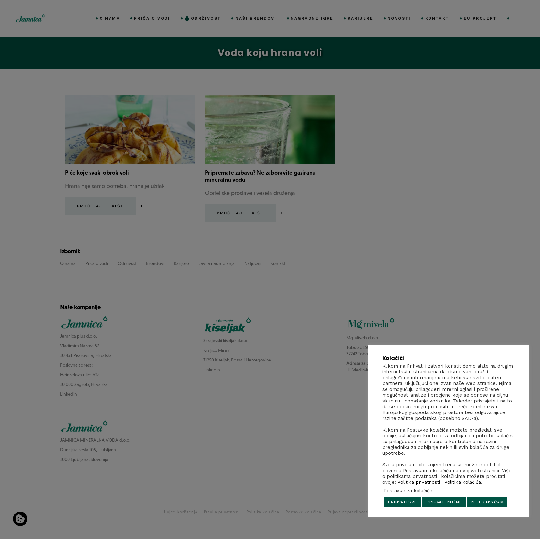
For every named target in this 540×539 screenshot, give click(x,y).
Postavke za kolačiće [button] (408, 490)
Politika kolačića (462, 482)
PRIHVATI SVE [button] (402, 502)
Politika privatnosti (418, 482)
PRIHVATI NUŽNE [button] (444, 502)
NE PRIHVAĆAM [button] (487, 502)
